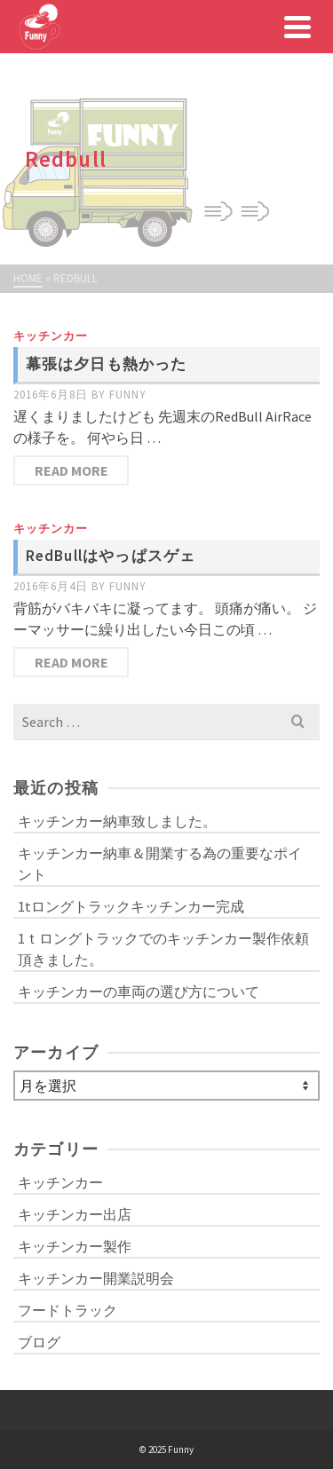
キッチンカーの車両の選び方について (138, 991)
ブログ (39, 1342)
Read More (71, 470)
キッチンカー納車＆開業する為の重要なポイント (160, 863)
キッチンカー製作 (74, 1246)
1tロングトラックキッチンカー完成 (131, 906)
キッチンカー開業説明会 (96, 1278)
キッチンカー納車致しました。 (117, 821)
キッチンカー (50, 336)
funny (128, 394)
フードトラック (67, 1310)
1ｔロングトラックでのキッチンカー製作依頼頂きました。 (163, 948)
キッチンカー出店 (74, 1214)
